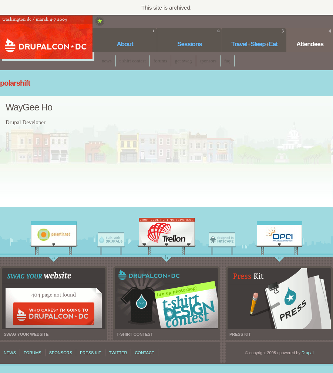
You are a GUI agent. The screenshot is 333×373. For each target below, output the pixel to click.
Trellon (166, 234)
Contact (144, 352)
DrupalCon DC (46, 38)
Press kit (279, 298)
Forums (160, 61)
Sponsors (208, 61)
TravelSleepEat (254, 44)
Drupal (307, 352)
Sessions (189, 44)
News (107, 61)
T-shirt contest (166, 298)
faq (227, 61)
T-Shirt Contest (133, 61)
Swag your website (53, 298)
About (125, 44)
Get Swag (183, 61)
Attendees (309, 44)
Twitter (118, 352)
